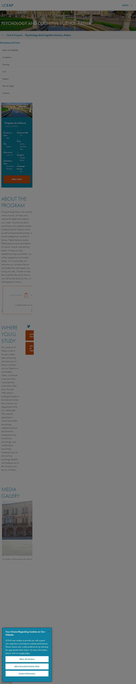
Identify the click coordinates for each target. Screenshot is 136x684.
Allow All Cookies (27, 659)
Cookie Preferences (27, 673)
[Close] (49, 632)
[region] (27, 655)
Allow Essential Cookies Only (27, 666)
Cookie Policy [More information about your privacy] (24, 653)
